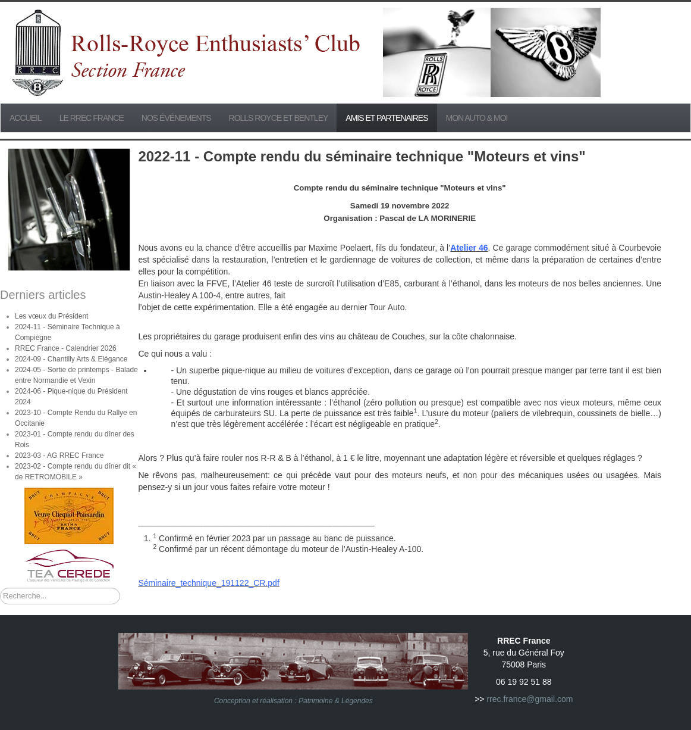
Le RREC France (91, 118)
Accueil (26, 118)
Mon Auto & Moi (477, 118)
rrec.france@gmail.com (529, 699)
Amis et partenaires (387, 118)
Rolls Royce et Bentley (278, 118)
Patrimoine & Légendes (336, 701)
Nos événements (176, 118)
